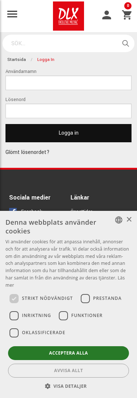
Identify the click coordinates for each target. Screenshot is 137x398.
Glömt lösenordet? (27, 152)
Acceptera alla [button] (68, 353)
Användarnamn (21, 71)
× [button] (129, 220)
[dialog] (68, 304)
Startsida (16, 59)
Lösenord (15, 99)
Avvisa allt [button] (68, 370)
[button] (68, 386)
